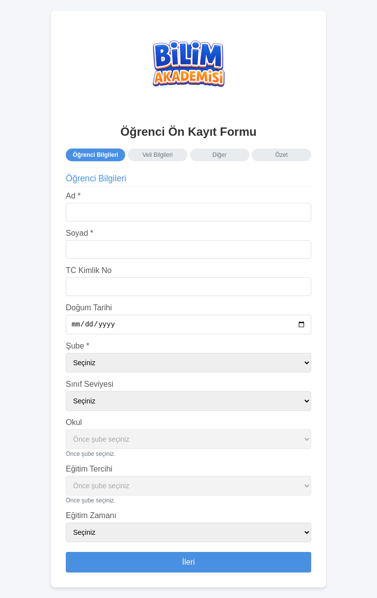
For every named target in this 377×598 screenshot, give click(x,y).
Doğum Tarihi (89, 307)
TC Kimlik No (88, 270)
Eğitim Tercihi (89, 470)
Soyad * (79, 232)
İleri (188, 563)
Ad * (73, 195)
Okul (74, 423)
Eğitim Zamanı (91, 516)
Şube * (77, 347)
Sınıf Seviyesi (89, 385)
